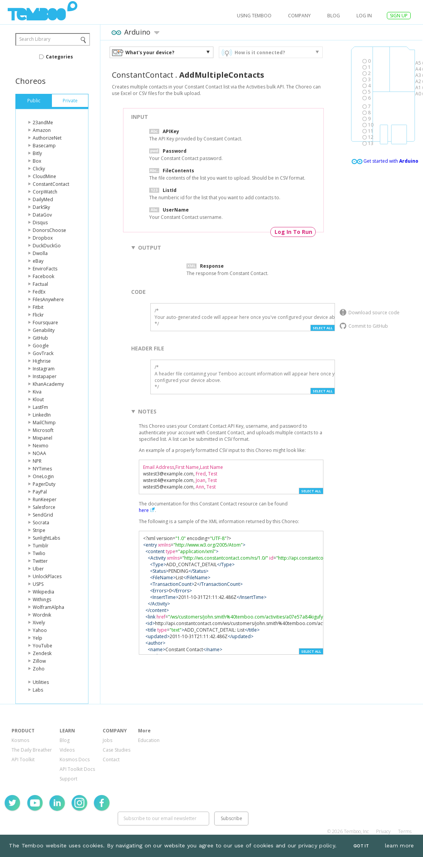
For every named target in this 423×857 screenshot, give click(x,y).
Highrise (42, 361)
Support (68, 778)
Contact (111, 759)
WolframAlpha (48, 607)
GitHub (40, 338)
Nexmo (40, 445)
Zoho (39, 668)
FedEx (39, 291)
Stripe (39, 530)
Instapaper (45, 376)
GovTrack (43, 353)
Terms (404, 831)
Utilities (41, 682)
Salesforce (44, 507)
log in (364, 15)
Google (41, 345)
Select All (323, 327)
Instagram (44, 368)
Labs (38, 690)
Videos (67, 750)
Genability (44, 330)
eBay (38, 261)
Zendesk (42, 653)
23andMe (43, 122)
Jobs (107, 740)
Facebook (43, 276)
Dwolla (40, 253)
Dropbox (43, 238)
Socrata (41, 522)
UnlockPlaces (47, 576)
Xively (39, 622)
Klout (38, 399)
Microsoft (43, 430)
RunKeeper (45, 499)
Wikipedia (43, 592)
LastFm (40, 407)
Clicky (39, 168)
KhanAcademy (48, 384)
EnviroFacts (45, 268)
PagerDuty (44, 484)
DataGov (42, 215)
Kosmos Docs (75, 759)
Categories (59, 56)
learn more (399, 845)
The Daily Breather (32, 750)
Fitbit (38, 307)
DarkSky (41, 207)
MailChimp (44, 422)
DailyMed (43, 199)
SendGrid (43, 515)
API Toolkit (23, 759)
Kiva (37, 391)
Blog (333, 15)
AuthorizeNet (47, 138)
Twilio (39, 553)
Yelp (37, 638)
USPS (38, 584)
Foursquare (45, 322)
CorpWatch (45, 191)
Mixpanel (42, 438)
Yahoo (40, 630)
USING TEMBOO (254, 15)
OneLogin (43, 476)
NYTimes (42, 468)
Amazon (42, 130)
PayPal (40, 492)
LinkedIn (42, 415)
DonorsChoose (49, 230)
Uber (38, 568)
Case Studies (116, 750)
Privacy (383, 831)
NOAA (39, 453)
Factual (40, 284)
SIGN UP (399, 15)
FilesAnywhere (48, 299)
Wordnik (42, 615)
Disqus (40, 222)
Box (37, 161)
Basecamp (44, 145)
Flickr (38, 315)
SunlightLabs (46, 538)
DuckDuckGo (47, 245)
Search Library (34, 39)
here (144, 510)
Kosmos (20, 740)
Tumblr (40, 545)
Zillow (39, 661)
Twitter (40, 561)
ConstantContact (51, 184)
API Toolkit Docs (77, 769)
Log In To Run (293, 231)
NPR (37, 461)
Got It (361, 846)
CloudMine (44, 176)
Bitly (37, 153)
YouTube (42, 645)
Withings (42, 599)
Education (149, 740)
